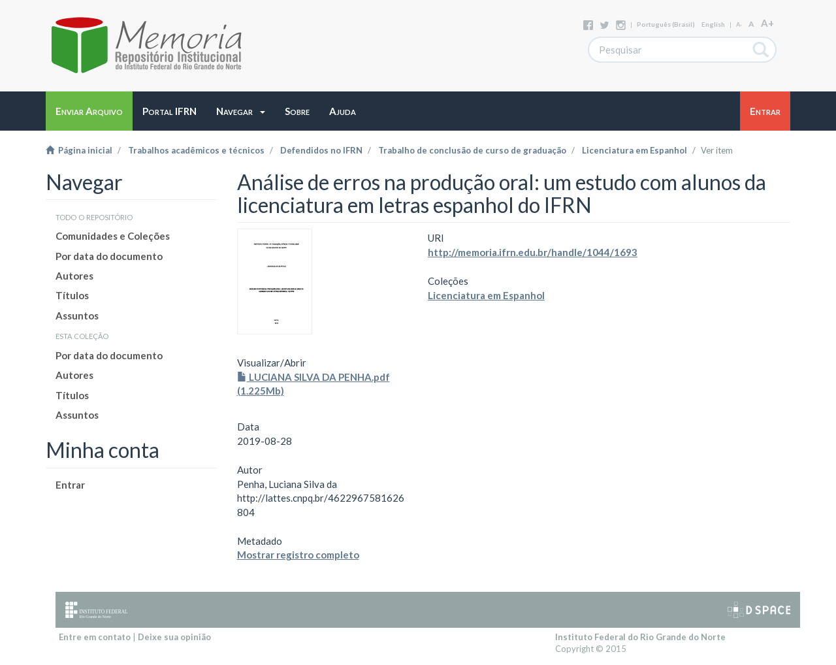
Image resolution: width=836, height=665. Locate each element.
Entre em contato (95, 637)
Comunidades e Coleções (113, 236)
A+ (767, 23)
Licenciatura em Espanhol (634, 150)
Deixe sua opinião (174, 637)
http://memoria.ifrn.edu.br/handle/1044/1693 (532, 252)
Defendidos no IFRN (321, 150)
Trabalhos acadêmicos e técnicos (196, 150)
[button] (240, 111)
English (713, 24)
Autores (74, 276)
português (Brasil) (666, 24)
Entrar (70, 485)
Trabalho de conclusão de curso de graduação (472, 150)
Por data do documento (109, 256)
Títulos (72, 295)
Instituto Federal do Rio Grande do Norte (640, 637)
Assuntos (77, 315)
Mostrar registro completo (298, 554)
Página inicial (79, 150)
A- (739, 24)
